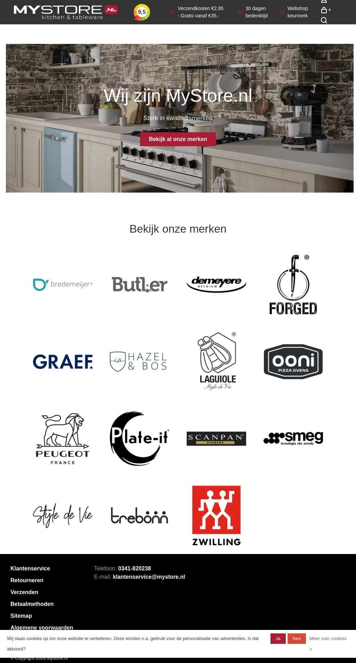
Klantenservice (30, 568)
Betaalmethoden (32, 604)
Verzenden (24, 592)
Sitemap (21, 616)
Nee (297, 638)
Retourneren (26, 580)
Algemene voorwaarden (41, 628)
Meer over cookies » (327, 644)
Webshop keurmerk (298, 12)
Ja (278, 638)
